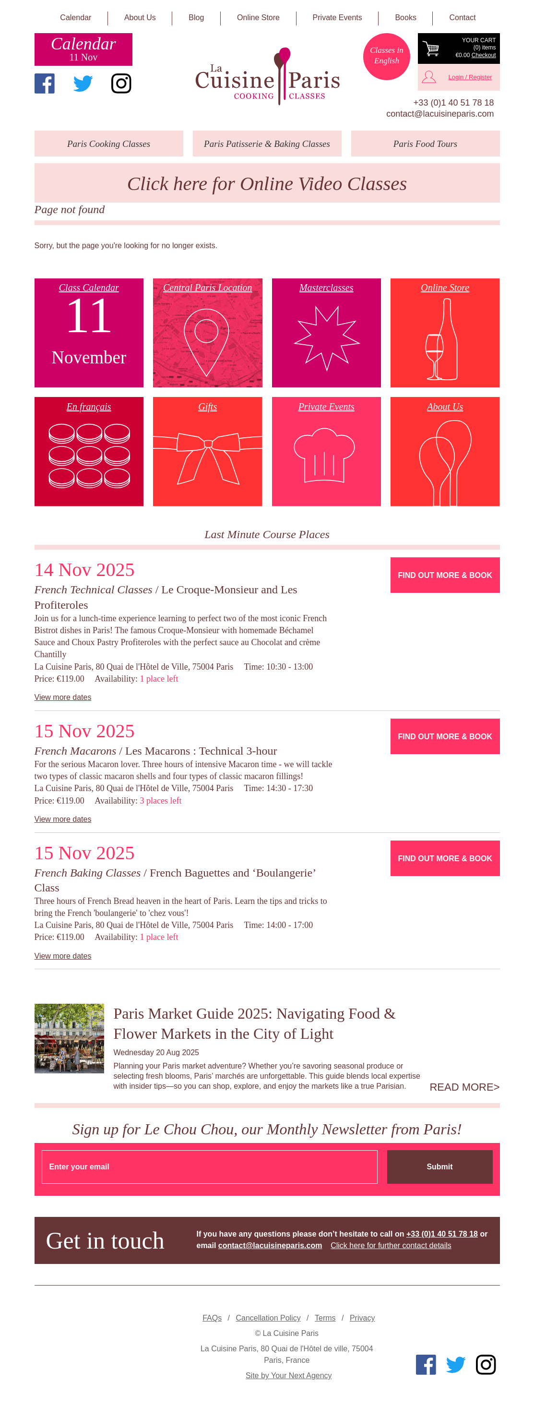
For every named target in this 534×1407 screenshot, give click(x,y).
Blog (196, 17)
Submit (439, 1167)
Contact (463, 17)
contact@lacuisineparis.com (440, 114)
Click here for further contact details (391, 1245)
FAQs (212, 1318)
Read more (461, 1087)
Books (405, 17)
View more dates (63, 697)
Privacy (362, 1318)
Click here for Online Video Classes (267, 183)
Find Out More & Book (445, 575)
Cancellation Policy (268, 1318)
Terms (325, 1318)
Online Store (258, 17)
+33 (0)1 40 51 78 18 (454, 103)
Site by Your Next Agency (289, 1375)
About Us (140, 17)
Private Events (337, 17)
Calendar (75, 17)
